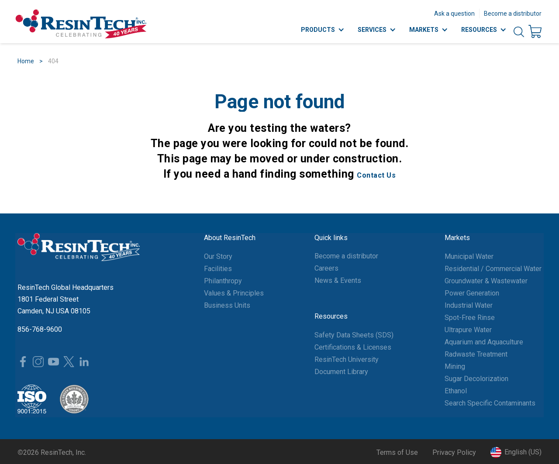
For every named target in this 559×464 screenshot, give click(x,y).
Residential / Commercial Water (493, 269)
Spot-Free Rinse (470, 317)
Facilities (218, 269)
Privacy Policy (454, 452)
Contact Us (376, 175)
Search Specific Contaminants (490, 403)
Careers (326, 268)
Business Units (227, 305)
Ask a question (454, 13)
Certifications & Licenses (352, 347)
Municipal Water (469, 256)
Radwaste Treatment (476, 354)
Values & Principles (234, 293)
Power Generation (472, 293)
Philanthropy (223, 281)
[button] (516, 452)
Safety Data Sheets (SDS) (353, 335)
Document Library (341, 372)
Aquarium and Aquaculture (484, 342)
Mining (455, 366)
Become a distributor (513, 13)
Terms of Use (397, 452)
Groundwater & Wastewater (486, 281)
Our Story (218, 256)
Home (25, 61)
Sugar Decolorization (476, 379)
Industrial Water (469, 305)
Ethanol (456, 391)
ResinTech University (346, 359)
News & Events (337, 280)
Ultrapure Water (468, 330)
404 (53, 61)
